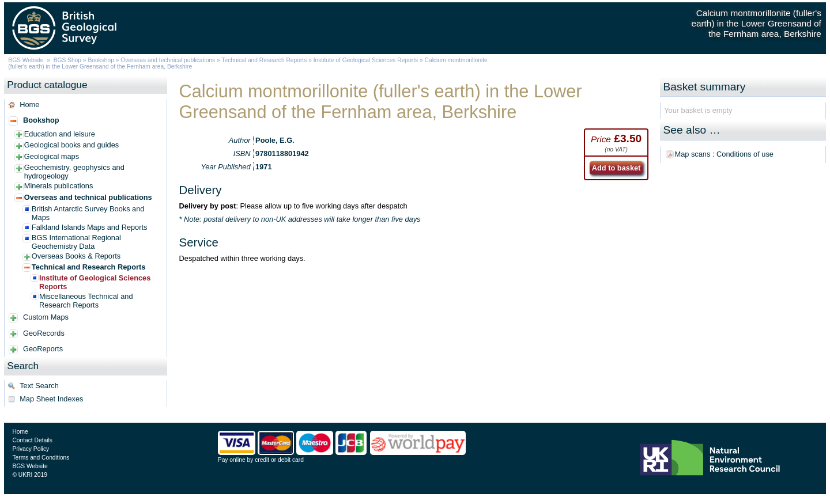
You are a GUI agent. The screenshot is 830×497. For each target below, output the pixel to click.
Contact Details (32, 440)
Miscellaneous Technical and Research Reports (86, 300)
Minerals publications (58, 185)
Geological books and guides (71, 145)
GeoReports (43, 348)
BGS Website (25, 60)
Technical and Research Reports (264, 60)
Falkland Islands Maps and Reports (90, 227)
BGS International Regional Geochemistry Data (76, 242)
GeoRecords (44, 333)
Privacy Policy (30, 449)
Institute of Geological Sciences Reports (366, 60)
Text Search (39, 385)
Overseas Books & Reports (76, 256)
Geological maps (51, 156)
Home (29, 104)
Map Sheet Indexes (51, 398)
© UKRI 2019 (29, 475)
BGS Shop (67, 60)
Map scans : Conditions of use (724, 154)
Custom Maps (46, 317)
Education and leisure (59, 134)
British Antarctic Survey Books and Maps (88, 213)
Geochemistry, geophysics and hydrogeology (74, 171)
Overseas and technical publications (167, 60)
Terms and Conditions (40, 457)
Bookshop (101, 60)
